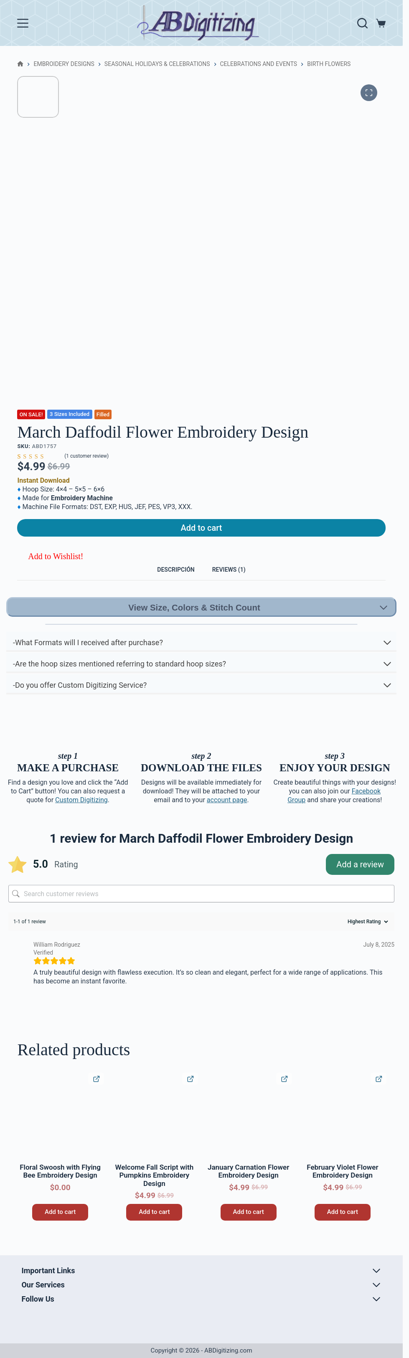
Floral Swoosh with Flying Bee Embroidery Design (60, 1184)
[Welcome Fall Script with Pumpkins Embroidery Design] (154, 1129)
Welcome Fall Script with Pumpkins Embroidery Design (154, 1188)
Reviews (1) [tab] (236, 578)
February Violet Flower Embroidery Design (342, 1184)
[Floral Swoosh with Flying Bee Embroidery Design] (60, 1129)
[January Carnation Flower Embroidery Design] (248, 1129)
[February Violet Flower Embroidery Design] (342, 1129)
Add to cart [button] (60, 1225)
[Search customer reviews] (201, 906)
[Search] (362, 23)
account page (227, 813)
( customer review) (86, 456)
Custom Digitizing (81, 813)
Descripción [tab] (169, 578)
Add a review (360, 877)
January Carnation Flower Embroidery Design (248, 1184)
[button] (50, 562)
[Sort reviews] (366, 935)
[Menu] (22, 23)
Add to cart (201, 531)
